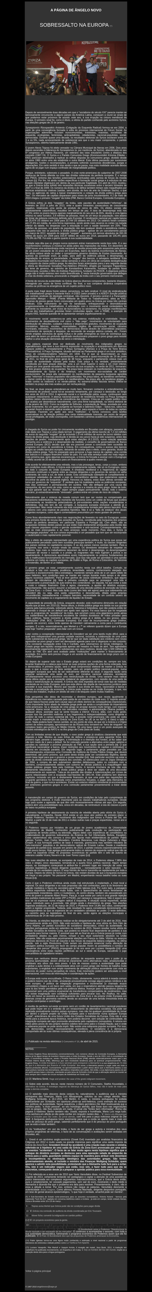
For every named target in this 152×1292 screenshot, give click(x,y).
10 (87, 757)
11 (49, 848)
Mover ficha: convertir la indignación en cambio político (57, 1215)
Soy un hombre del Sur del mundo (100, 1250)
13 (34, 878)
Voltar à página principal (38, 1271)
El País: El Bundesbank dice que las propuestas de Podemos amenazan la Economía (79, 1236)
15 (118, 948)
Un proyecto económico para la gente (50, 1220)
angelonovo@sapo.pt (47, 1286)
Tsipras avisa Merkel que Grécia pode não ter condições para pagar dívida (65, 1206)
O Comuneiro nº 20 (70, 1041)
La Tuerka (71, 1243)
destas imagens (47, 1189)
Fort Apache (83, 1243)
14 (93, 888)
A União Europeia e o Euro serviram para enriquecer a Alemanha (69, 1063)
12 (88, 855)
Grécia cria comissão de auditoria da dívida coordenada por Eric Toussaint (67, 1211)
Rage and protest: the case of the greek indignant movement (77, 1079)
